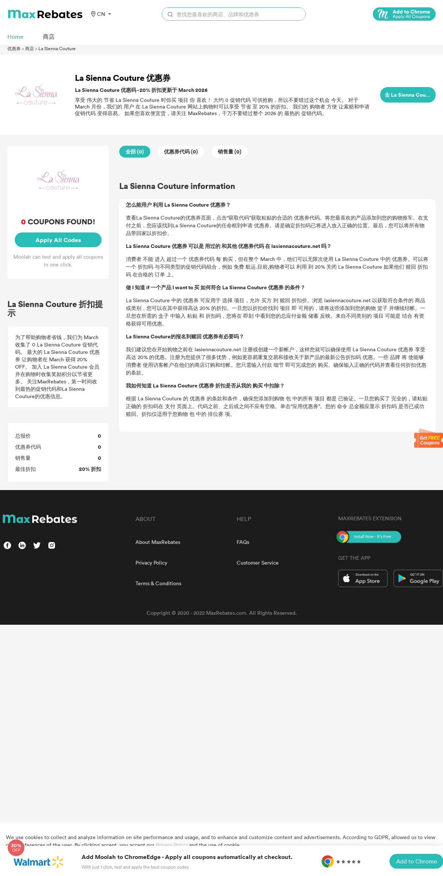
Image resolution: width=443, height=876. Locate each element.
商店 (29, 48)
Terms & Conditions (158, 583)
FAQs (243, 541)
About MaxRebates (157, 541)
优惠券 (14, 48)
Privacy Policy (151, 562)
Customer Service (258, 562)
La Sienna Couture (57, 48)
